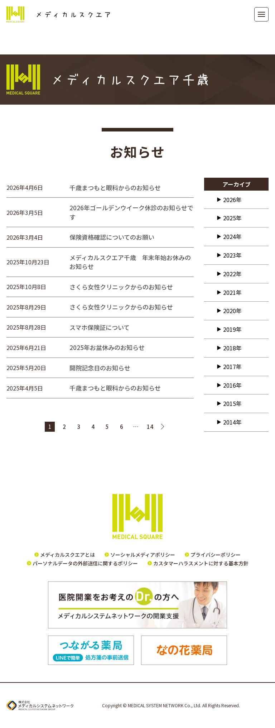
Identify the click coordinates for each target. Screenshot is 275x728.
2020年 (232, 310)
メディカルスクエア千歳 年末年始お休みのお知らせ (130, 262)
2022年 (232, 273)
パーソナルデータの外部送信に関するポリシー (85, 563)
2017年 (232, 366)
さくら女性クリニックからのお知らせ (121, 286)
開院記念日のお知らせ (99, 367)
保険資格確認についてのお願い (111, 237)
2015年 (232, 403)
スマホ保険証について (99, 327)
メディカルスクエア (58, 14)
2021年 (232, 292)
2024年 (232, 236)
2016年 (232, 385)
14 (150, 426)
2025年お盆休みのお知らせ (107, 347)
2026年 (232, 199)
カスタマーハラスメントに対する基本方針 (201, 563)
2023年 (232, 255)
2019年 (232, 329)
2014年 (232, 422)
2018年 (232, 348)
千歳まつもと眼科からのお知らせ (115, 187)
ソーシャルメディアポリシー (142, 554)
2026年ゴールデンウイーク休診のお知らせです (131, 212)
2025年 (232, 218)
